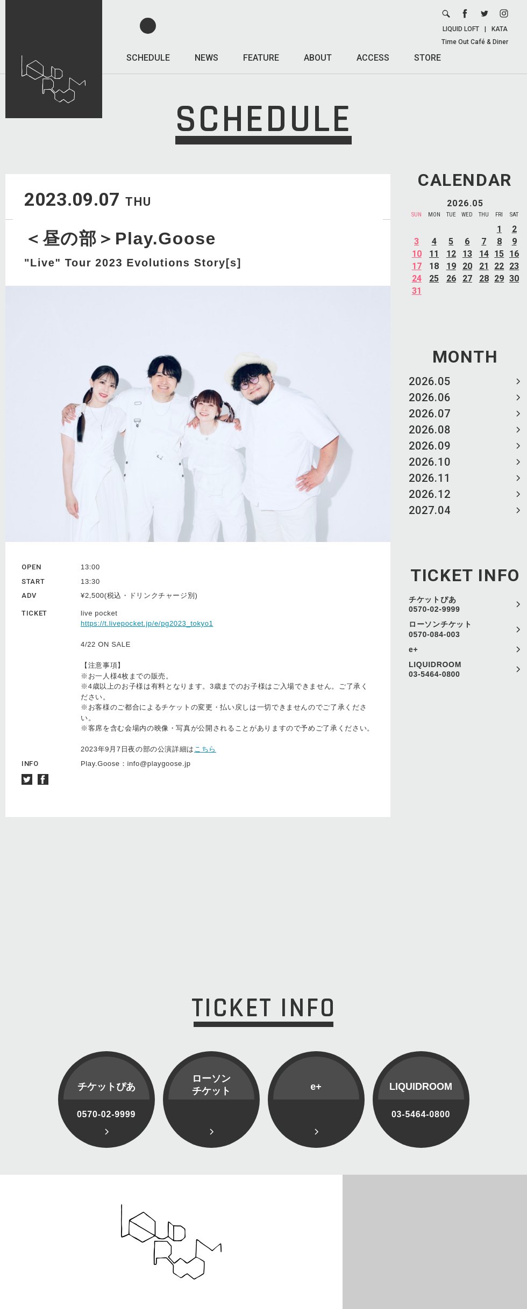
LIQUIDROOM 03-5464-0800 (435, 669)
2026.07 (430, 413)
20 (467, 266)
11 (434, 254)
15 (499, 254)
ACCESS (373, 58)
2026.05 (430, 381)
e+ (413, 649)
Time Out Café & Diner (474, 42)
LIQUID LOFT (461, 29)
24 (417, 278)
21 (484, 266)
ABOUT (318, 58)
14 (484, 254)
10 (417, 254)
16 (514, 254)
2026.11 (430, 478)
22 (499, 266)
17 (417, 266)
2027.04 (430, 510)
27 (467, 278)
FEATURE (261, 58)
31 (417, 291)
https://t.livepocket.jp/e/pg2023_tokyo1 (147, 623)
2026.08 (430, 429)
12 (451, 254)
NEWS (206, 58)
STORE (427, 58)
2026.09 (430, 445)
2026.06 (430, 397)
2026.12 (430, 494)
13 (467, 254)
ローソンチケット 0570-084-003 (440, 629)
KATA (500, 29)
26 (451, 278)
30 (514, 278)
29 (499, 278)
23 (514, 266)
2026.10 (430, 462)
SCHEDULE (148, 58)
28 (484, 278)
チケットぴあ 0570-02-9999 (434, 604)
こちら (205, 749)
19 (451, 266)
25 (434, 278)
